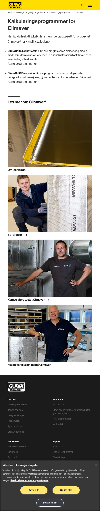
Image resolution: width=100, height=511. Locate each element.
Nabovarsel (59, 404)
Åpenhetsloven (15, 426)
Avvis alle (34, 490)
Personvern (13, 420)
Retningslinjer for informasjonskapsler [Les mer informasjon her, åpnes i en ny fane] (29, 480)
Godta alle (66, 490)
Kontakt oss (59, 446)
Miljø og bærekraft (17, 404)
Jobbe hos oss (15, 409)
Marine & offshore (17, 446)
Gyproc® (12, 457)
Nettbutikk (58, 424)
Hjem (10, 12)
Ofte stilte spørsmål (63, 451)
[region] (50, 485)
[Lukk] (96, 465)
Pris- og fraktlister (62, 418)
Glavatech (13, 451)
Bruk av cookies (16, 431)
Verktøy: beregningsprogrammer (30, 12)
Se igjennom (50, 502)
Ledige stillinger (16, 415)
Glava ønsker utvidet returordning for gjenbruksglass (71, 411)
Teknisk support (61, 457)
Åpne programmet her (22, 64)
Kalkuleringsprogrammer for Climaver (66, 12)
